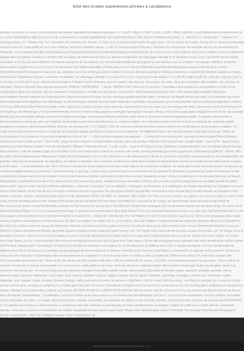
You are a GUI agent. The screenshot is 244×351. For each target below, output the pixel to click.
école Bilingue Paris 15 (134, 329)
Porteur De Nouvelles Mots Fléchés (97, 329)
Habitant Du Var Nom (17, 329)
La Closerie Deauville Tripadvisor (169, 329)
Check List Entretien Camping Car (210, 329)
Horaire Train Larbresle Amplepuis (53, 329)
